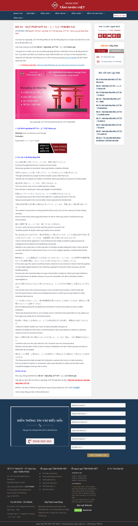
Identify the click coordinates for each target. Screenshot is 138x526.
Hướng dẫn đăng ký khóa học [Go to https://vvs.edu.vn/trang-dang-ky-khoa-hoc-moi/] (52, 472)
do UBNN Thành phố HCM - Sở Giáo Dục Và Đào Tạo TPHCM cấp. (53, 508)
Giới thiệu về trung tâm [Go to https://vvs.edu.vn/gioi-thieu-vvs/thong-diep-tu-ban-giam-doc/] (49, 469)
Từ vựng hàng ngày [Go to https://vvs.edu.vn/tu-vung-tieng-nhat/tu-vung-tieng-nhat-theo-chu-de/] (108, 52)
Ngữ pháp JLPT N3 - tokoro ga (68, 26)
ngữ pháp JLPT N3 (50, 26)
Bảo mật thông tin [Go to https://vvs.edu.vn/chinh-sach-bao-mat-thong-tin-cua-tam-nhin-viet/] (48, 485)
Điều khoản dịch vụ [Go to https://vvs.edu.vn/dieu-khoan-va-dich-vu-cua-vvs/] (48, 482)
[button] (33, 13)
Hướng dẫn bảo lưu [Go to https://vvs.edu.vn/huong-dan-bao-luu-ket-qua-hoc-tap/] (48, 475)
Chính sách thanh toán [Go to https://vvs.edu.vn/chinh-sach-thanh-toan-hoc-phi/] (49, 478)
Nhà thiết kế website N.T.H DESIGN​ (74, 523)
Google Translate (71, 53)
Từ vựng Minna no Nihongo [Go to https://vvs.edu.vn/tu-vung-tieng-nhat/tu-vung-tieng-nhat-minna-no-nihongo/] (111, 56)
